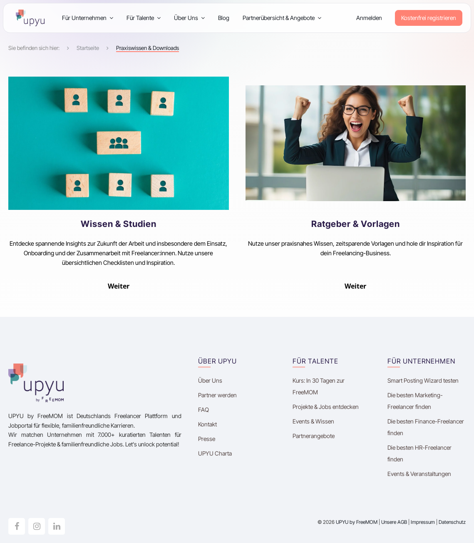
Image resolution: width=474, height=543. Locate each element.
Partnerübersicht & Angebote (282, 17)
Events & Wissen (313, 421)
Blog (223, 17)
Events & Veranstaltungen (419, 473)
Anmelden (369, 17)
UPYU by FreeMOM (356, 522)
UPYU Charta (215, 453)
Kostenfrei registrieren (428, 17)
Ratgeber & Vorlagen (355, 224)
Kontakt (207, 424)
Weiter (118, 286)
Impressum (423, 522)
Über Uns (189, 17)
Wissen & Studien (118, 224)
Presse (206, 438)
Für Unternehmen (87, 17)
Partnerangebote (314, 435)
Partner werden (217, 395)
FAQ (203, 409)
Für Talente (144, 17)
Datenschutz (452, 522)
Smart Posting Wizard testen (423, 380)
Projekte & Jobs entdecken (326, 406)
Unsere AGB (394, 522)
